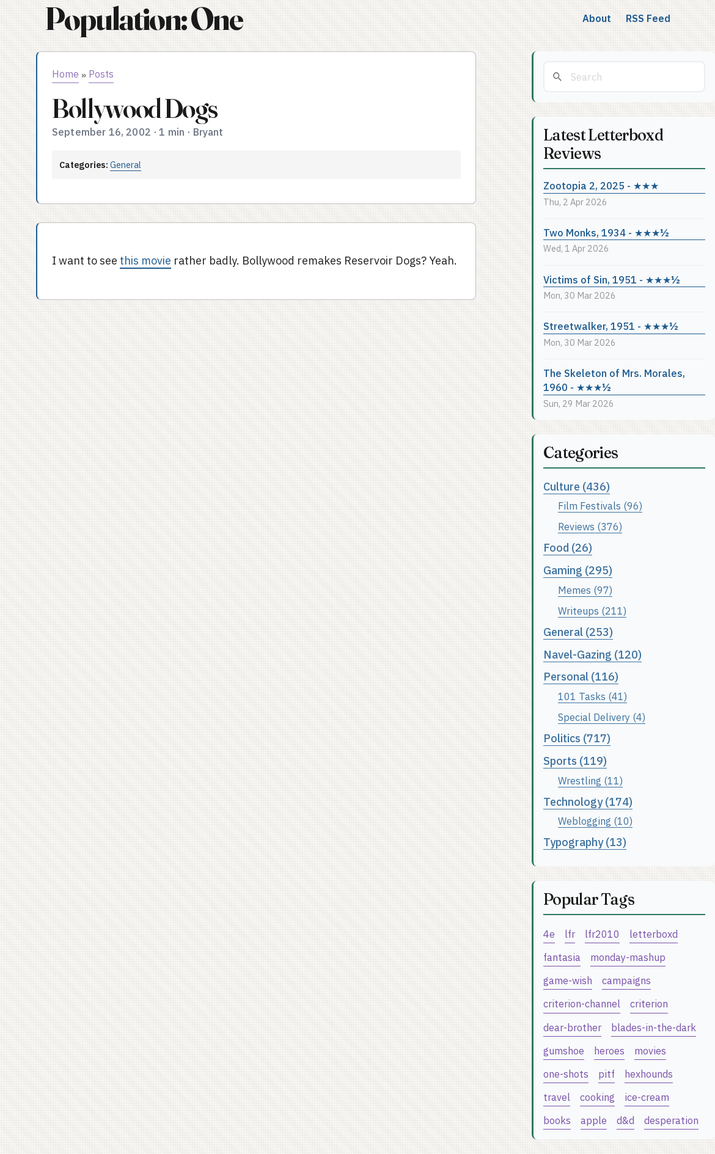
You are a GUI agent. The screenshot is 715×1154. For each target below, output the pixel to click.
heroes (609, 1050)
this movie (145, 261)
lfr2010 (602, 933)
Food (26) (567, 548)
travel (556, 1096)
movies (650, 1050)
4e (549, 933)
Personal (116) (580, 677)
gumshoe (563, 1050)
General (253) (578, 632)
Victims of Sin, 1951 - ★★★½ (611, 279)
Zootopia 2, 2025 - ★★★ (601, 185)
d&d (625, 1120)
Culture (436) (576, 487)
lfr (570, 933)
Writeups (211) (592, 610)
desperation (671, 1120)
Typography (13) (584, 842)
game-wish (567, 980)
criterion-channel (581, 1003)
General (125, 164)
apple (594, 1120)
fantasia (562, 957)
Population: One (144, 18)
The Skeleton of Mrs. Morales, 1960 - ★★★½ (614, 380)
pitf (606, 1073)
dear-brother (572, 1027)
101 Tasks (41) (592, 696)
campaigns (626, 980)
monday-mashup (628, 957)
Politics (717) (576, 738)
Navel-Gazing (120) (592, 655)
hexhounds (649, 1073)
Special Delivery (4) (601, 716)
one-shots (565, 1073)
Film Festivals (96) (600, 505)
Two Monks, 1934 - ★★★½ (606, 232)
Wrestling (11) (590, 780)
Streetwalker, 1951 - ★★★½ (610, 326)
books (557, 1120)
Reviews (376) (590, 526)
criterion (649, 1003)
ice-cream (647, 1096)
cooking (597, 1096)
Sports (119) (575, 761)
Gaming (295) (577, 570)
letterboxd (653, 933)
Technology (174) (587, 802)
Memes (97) (585, 589)
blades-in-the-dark (653, 1027)
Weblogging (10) (595, 820)
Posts (101, 74)
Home (65, 74)
